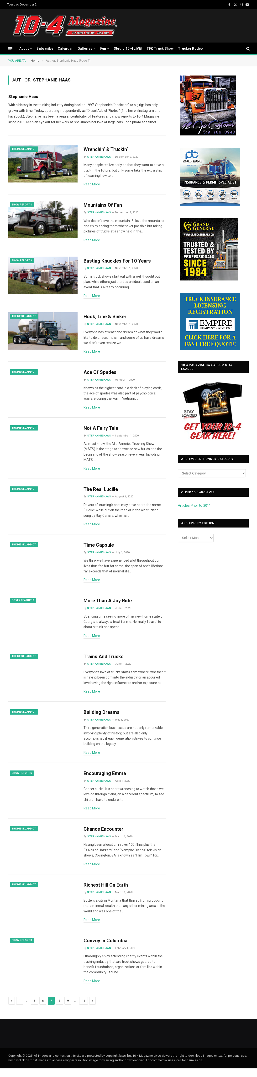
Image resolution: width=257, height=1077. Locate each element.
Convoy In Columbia (106, 949)
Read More (92, 184)
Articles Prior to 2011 (194, 505)
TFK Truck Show (160, 48)
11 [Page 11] (83, 1009)
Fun (103, 48)
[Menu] (10, 48)
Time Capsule (99, 549)
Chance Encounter (105, 836)
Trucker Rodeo (190, 48)
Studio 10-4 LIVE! (128, 48)
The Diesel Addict (24, 149)
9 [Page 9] (68, 1009)
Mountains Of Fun (104, 206)
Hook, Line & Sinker (106, 319)
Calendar (65, 48)
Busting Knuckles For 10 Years (118, 262)
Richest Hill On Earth (107, 893)
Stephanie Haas (23, 96)
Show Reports (22, 205)
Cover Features (23, 605)
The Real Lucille (101, 493)
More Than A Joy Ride (109, 606)
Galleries (85, 48)
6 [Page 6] (43, 1009)
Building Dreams (102, 719)
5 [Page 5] (34, 1009)
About (24, 48)
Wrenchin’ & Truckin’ (106, 149)
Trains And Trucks (104, 662)
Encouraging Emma (105, 780)
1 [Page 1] (20, 1009)
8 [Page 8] (59, 1009)
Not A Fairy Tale (101, 432)
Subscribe (45, 48)
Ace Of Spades (100, 375)
